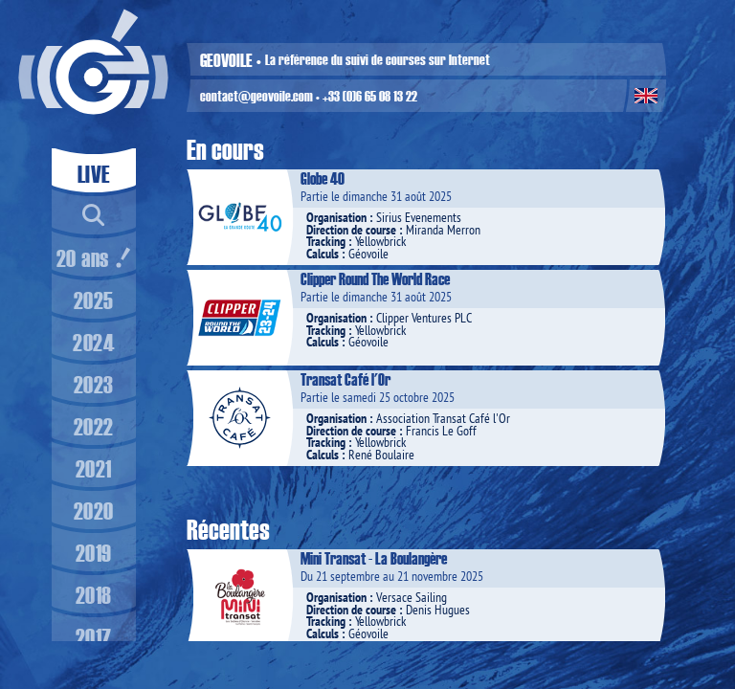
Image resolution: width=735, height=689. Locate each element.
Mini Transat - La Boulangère (374, 558)
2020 (94, 510)
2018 (94, 594)
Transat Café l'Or (345, 379)
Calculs (322, 253)
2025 (94, 299)
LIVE (94, 173)
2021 (94, 468)
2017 (94, 636)
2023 (94, 383)
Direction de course (351, 229)
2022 (94, 425)
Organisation (336, 217)
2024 (93, 341)
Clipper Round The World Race (375, 278)
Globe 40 (323, 178)
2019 (94, 552)
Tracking (325, 241)
